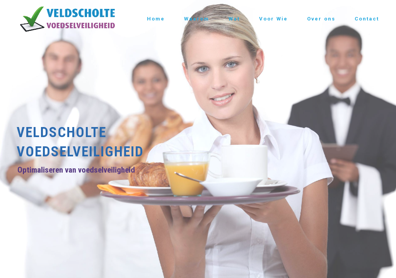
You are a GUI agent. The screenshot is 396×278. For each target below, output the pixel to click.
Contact (367, 19)
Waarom (196, 19)
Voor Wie (273, 19)
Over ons (321, 19)
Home (156, 19)
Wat (234, 19)
